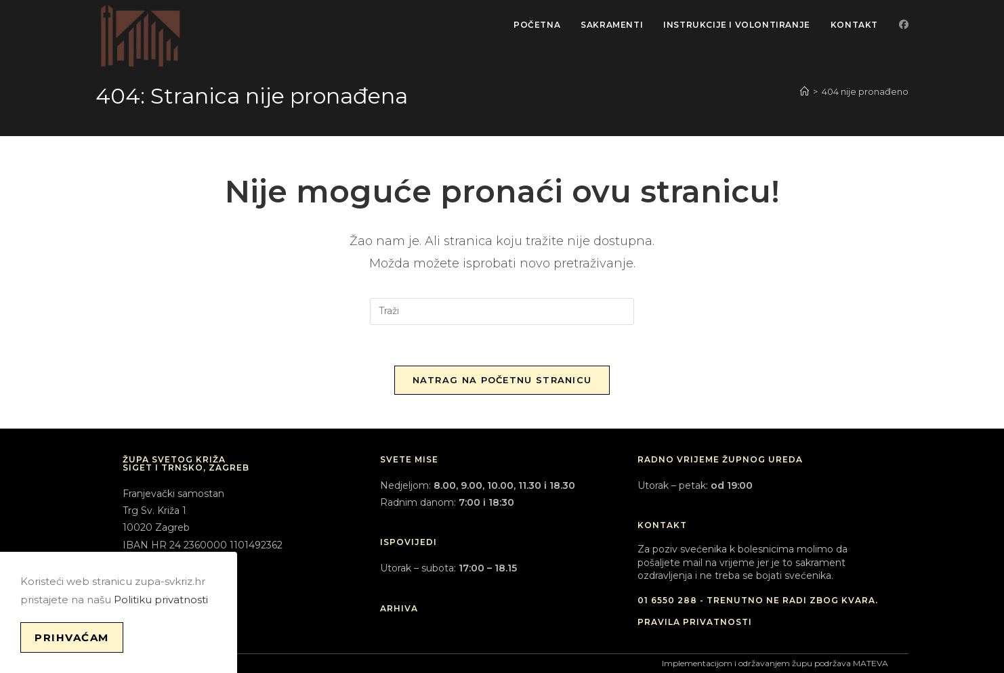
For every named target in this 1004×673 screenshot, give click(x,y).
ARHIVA (399, 608)
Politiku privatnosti (161, 599)
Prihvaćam (72, 637)
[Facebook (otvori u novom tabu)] (904, 24)
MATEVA (870, 663)
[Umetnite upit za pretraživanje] (502, 311)
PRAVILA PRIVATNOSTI (694, 622)
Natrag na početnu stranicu (502, 379)
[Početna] (804, 91)
